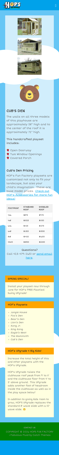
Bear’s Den (17, 319)
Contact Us (29, 428)
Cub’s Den (17, 339)
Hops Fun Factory (41, 431)
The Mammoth (19, 336)
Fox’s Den (17, 315)
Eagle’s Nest (18, 332)
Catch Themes (42, 435)
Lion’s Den (17, 322)
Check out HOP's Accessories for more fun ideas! (29, 194)
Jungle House (19, 312)
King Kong (17, 329)
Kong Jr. (16, 325)
